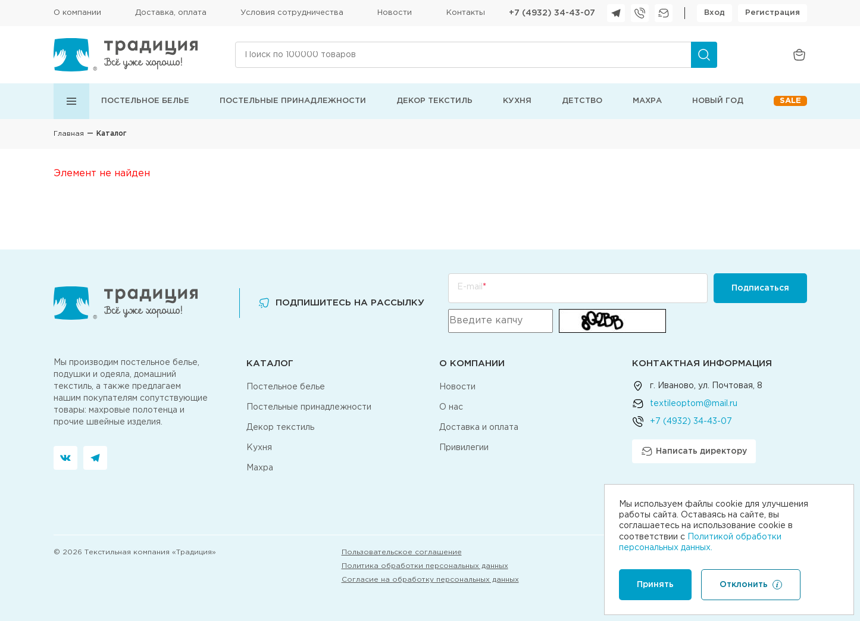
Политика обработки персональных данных (425, 566)
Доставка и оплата (478, 427)
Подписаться (760, 288)
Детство (582, 101)
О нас (451, 407)
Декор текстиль (434, 101)
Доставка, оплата (171, 13)
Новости (394, 13)
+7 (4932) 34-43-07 (552, 13)
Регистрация (772, 13)
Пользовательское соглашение (402, 552)
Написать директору (694, 451)
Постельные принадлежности (293, 101)
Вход (714, 13)
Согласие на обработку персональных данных (430, 579)
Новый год (717, 101)
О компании (77, 13)
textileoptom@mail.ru (693, 403)
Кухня (517, 101)
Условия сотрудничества (291, 13)
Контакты (465, 13)
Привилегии (464, 447)
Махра (647, 101)
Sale (790, 101)
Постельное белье (145, 101)
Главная (69, 133)
